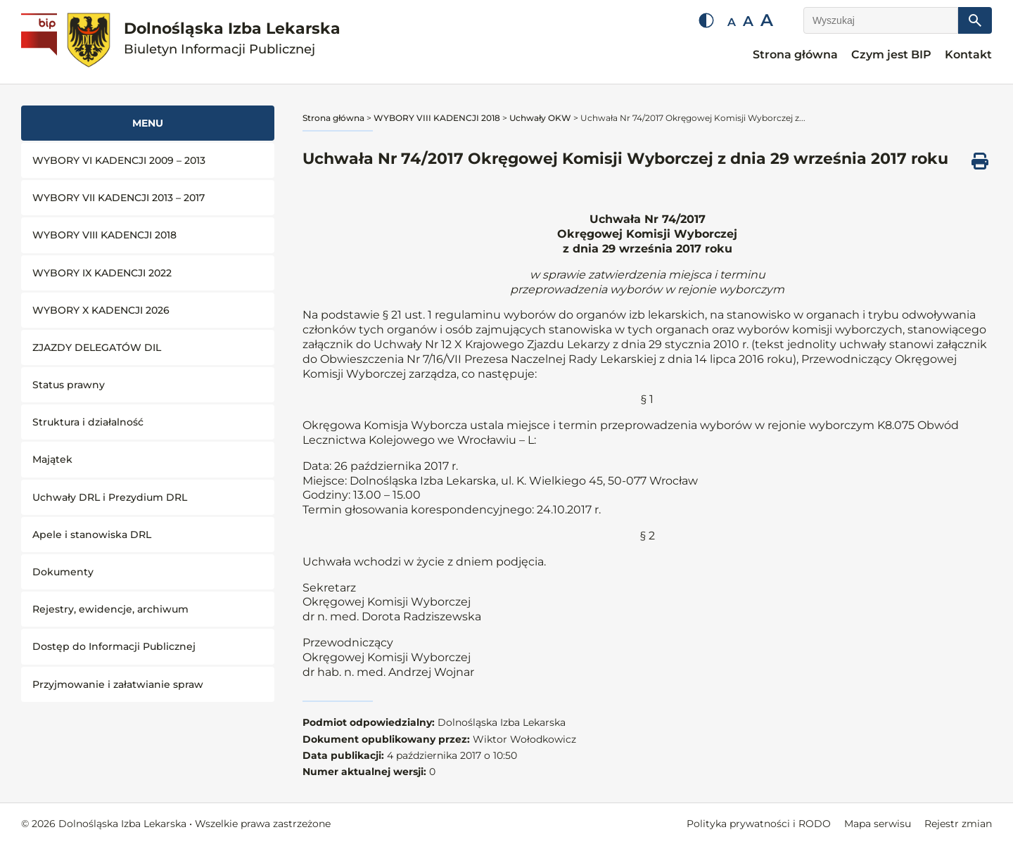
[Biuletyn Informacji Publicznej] (40, 42)
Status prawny (68, 384)
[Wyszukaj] (880, 20)
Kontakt (968, 54)
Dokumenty (63, 571)
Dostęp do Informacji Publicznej (114, 646)
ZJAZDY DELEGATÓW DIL (96, 347)
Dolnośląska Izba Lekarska (232, 38)
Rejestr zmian (958, 823)
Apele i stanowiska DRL (91, 534)
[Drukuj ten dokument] (980, 161)
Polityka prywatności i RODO (759, 823)
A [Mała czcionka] (731, 22)
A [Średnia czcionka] (748, 21)
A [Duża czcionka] (766, 20)
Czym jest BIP (891, 54)
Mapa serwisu (877, 823)
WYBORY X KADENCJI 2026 (101, 310)
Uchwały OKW (540, 118)
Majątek (52, 459)
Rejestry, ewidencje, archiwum (110, 609)
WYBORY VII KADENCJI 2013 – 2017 (118, 197)
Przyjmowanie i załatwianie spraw (117, 684)
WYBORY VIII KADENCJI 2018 (104, 235)
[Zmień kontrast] (706, 20)
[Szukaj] (975, 20)
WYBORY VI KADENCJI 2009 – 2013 (118, 160)
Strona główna (795, 54)
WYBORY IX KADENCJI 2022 (102, 273)
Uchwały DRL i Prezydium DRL (109, 497)
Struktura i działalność (88, 422)
